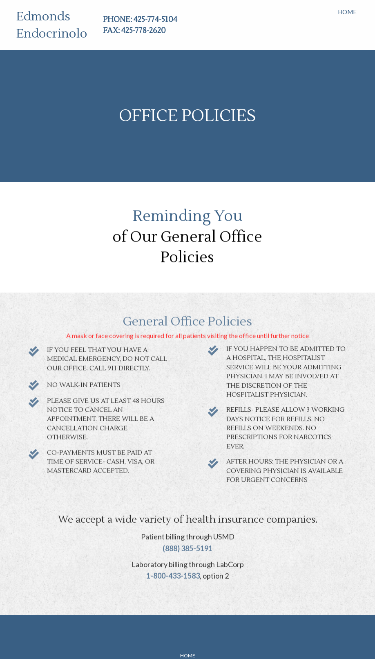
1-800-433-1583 (173, 564)
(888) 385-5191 (187, 537)
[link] (347, 11)
